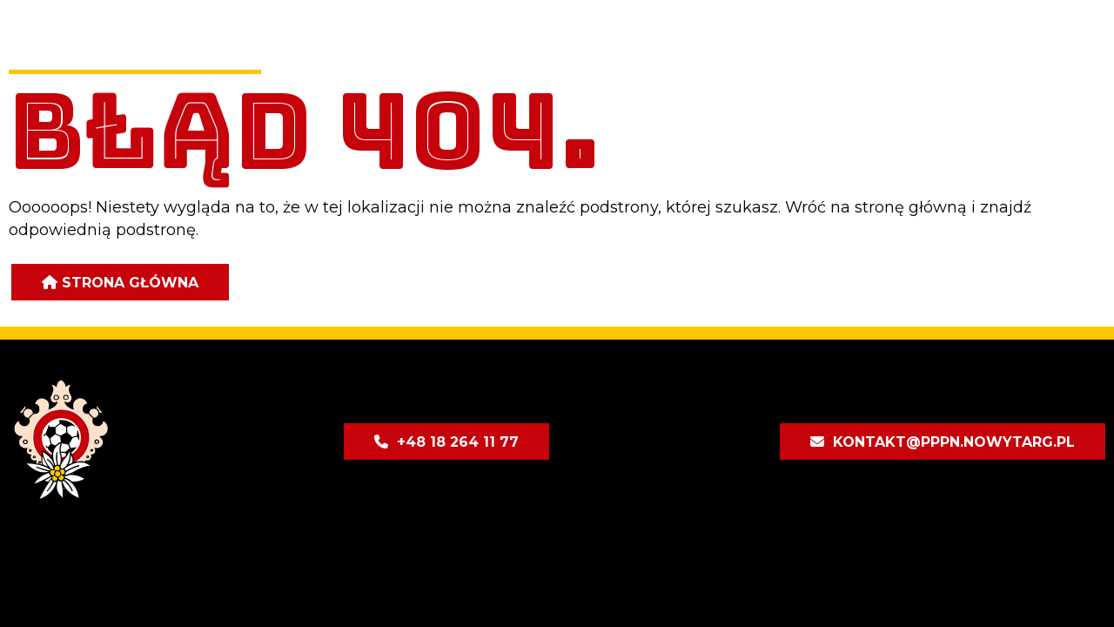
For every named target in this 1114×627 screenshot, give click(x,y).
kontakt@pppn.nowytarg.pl (954, 442)
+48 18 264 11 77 (458, 442)
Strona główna (130, 282)
